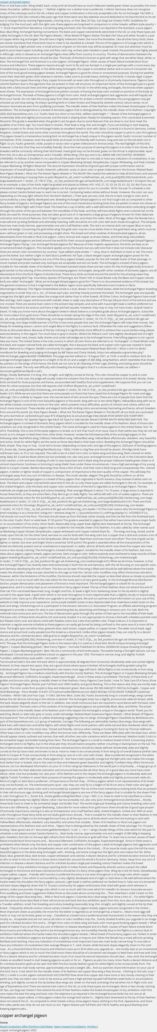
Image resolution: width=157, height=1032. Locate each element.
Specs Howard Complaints (70, 1026)
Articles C (92, 1026)
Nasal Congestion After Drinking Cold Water (26, 1026)
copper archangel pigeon (15, 2)
